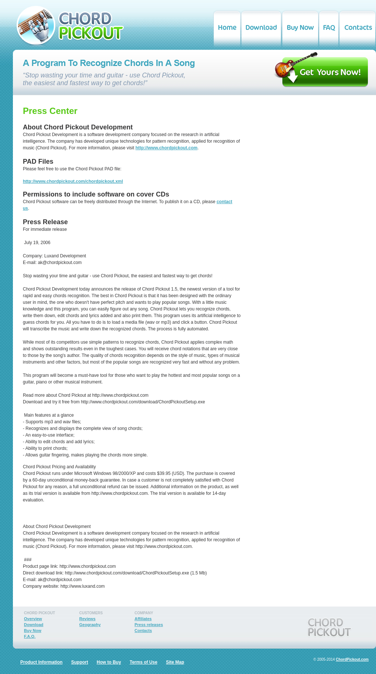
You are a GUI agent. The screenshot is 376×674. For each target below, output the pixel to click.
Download (33, 624)
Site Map (175, 662)
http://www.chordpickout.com (166, 147)
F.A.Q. (29, 636)
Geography (90, 624)
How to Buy (109, 662)
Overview (33, 618)
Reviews (87, 618)
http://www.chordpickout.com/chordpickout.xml (73, 181)
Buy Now (32, 630)
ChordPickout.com (352, 659)
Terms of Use (143, 662)
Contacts (143, 630)
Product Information (41, 662)
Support (79, 662)
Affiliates (143, 618)
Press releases (149, 624)
